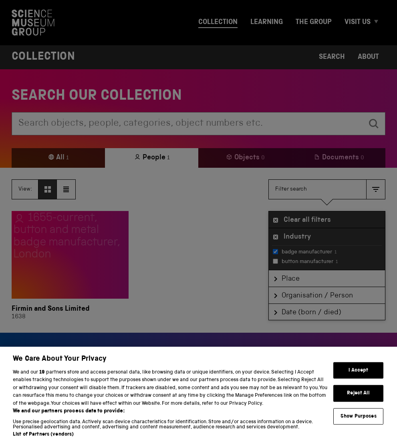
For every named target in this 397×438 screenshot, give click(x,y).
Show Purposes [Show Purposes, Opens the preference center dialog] (359, 421)
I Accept (358, 375)
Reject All (358, 398)
